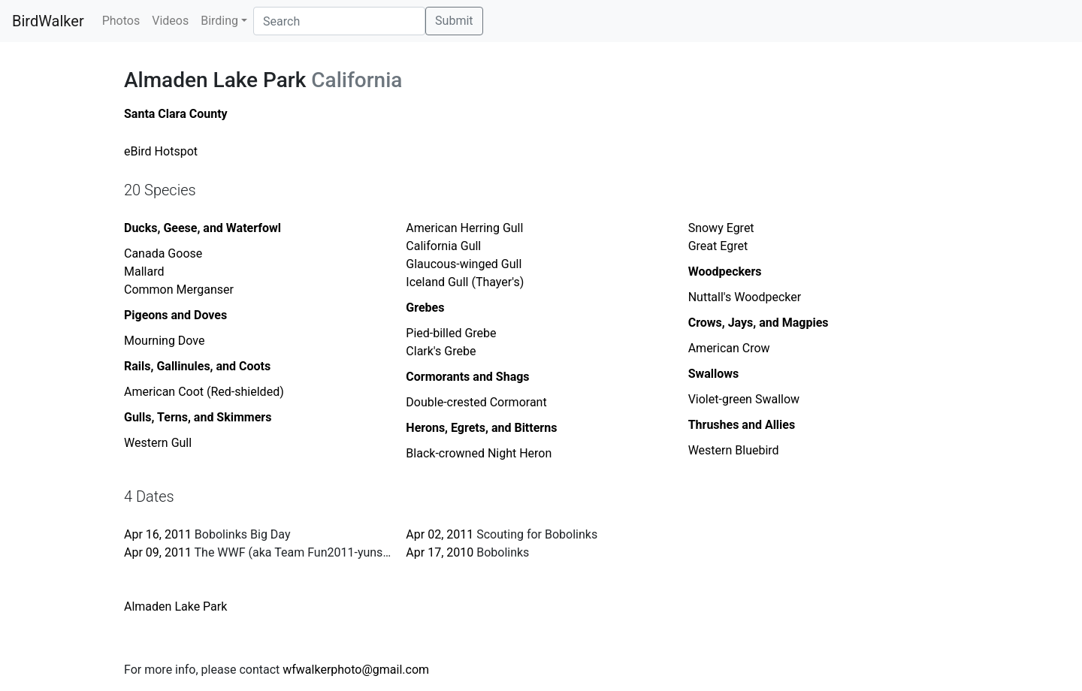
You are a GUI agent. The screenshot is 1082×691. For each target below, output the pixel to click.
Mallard (144, 271)
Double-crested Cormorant (476, 402)
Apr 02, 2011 (439, 534)
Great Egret (718, 246)
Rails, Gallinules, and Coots (197, 366)
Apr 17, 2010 (439, 552)
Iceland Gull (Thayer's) (465, 282)
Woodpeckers (725, 271)
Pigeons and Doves (175, 315)
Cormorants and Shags (467, 377)
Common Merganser (179, 289)
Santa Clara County (176, 114)
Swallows (713, 374)
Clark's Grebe (441, 351)
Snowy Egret (721, 228)
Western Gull (158, 443)
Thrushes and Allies (742, 425)
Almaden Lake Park (175, 606)
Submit (454, 21)
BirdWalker (48, 21)
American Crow (729, 348)
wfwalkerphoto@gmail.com (356, 669)
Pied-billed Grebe (451, 333)
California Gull (443, 246)
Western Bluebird (733, 450)
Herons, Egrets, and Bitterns (481, 428)
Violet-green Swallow (743, 399)
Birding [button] (219, 21)
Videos (170, 21)
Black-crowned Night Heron (479, 453)
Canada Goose (163, 253)
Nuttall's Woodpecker (745, 297)
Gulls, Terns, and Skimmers (197, 417)
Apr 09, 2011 (158, 552)
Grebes (425, 307)
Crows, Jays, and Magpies (758, 322)
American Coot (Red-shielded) (204, 392)
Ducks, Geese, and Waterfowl (202, 228)
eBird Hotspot (161, 151)
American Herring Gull (464, 228)
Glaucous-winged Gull (463, 264)
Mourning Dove (164, 340)
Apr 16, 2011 (158, 534)
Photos (121, 21)
